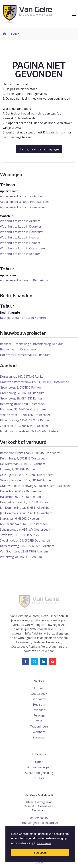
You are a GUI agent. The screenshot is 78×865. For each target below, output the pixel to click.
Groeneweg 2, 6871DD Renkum (21, 387)
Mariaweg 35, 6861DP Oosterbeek (23, 409)
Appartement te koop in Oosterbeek (25, 202)
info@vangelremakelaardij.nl (39, 823)
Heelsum (39, 705)
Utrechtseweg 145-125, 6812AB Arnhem (27, 546)
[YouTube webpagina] (52, 661)
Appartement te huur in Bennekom (24, 280)
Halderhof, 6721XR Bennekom (20, 491)
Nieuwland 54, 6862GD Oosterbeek (24, 524)
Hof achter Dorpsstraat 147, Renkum (25, 355)
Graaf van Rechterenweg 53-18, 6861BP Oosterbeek (35, 486)
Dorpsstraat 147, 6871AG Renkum (23, 377)
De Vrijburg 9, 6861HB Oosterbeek (23, 458)
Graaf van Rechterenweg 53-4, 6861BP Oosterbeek (34, 382)
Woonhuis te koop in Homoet (20, 243)
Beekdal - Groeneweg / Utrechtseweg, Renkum (31, 344)
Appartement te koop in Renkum (22, 207)
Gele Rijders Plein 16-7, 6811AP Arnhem (26, 480)
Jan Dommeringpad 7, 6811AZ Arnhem (26, 513)
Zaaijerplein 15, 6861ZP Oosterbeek (24, 426)
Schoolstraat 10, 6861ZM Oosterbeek (25, 415)
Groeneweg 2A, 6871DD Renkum (22, 393)
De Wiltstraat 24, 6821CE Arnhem (22, 464)
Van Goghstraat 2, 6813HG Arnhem (24, 551)
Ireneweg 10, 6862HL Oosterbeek (23, 404)
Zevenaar (39, 737)
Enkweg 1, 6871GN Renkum (18, 469)
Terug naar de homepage (39, 149)
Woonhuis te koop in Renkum (20, 254)
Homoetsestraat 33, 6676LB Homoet (25, 502)
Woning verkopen (39, 767)
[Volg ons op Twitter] (34, 661)
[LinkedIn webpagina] (43, 661)
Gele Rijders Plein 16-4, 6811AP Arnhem (26, 475)
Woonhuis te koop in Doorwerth (22, 226)
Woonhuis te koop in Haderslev (21, 232)
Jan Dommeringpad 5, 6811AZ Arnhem (26, 508)
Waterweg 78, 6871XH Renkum (21, 557)
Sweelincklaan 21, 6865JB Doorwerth (25, 540)
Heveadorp (39, 710)
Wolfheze (39, 732)
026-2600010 (39, 818)
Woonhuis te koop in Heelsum (20, 237)
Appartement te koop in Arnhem (22, 196)
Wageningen (39, 726)
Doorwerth (39, 699)
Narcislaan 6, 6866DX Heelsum (20, 519)
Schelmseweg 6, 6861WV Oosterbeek (25, 529)
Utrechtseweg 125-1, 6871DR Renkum (25, 420)
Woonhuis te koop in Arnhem (20, 221)
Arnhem (39, 688)
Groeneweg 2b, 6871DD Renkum (22, 398)
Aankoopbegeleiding (39, 773)
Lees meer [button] (44, 843)
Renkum (39, 715)
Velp (39, 721)
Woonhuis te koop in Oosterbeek (22, 248)
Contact (39, 778)
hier (57, 132)
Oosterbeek (39, 694)
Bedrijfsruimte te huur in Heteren (23, 318)
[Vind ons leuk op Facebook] (25, 661)
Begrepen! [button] (40, 852)
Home (39, 762)
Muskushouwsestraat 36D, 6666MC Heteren (30, 431)
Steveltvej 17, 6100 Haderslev (19, 535)
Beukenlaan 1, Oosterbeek (18, 349)
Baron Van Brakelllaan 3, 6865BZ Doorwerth (30, 453)
